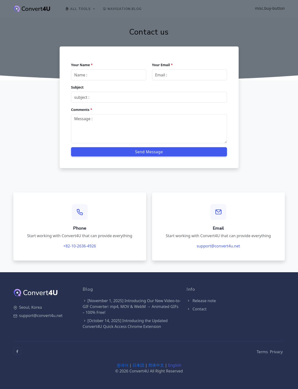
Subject (77, 87)
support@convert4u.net (218, 246)
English (174, 365)
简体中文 (156, 365)
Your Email (162, 64)
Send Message (149, 151)
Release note (201, 300)
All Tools (78, 9)
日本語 (138, 365)
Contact (197, 309)
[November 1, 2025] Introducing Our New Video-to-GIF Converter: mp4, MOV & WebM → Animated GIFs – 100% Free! (132, 306)
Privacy (276, 351)
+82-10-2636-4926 (79, 246)
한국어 (122, 365)
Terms (262, 351)
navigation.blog (122, 9)
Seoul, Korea (30, 307)
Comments (81, 109)
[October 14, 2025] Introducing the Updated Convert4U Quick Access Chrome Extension (125, 323)
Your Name (82, 64)
